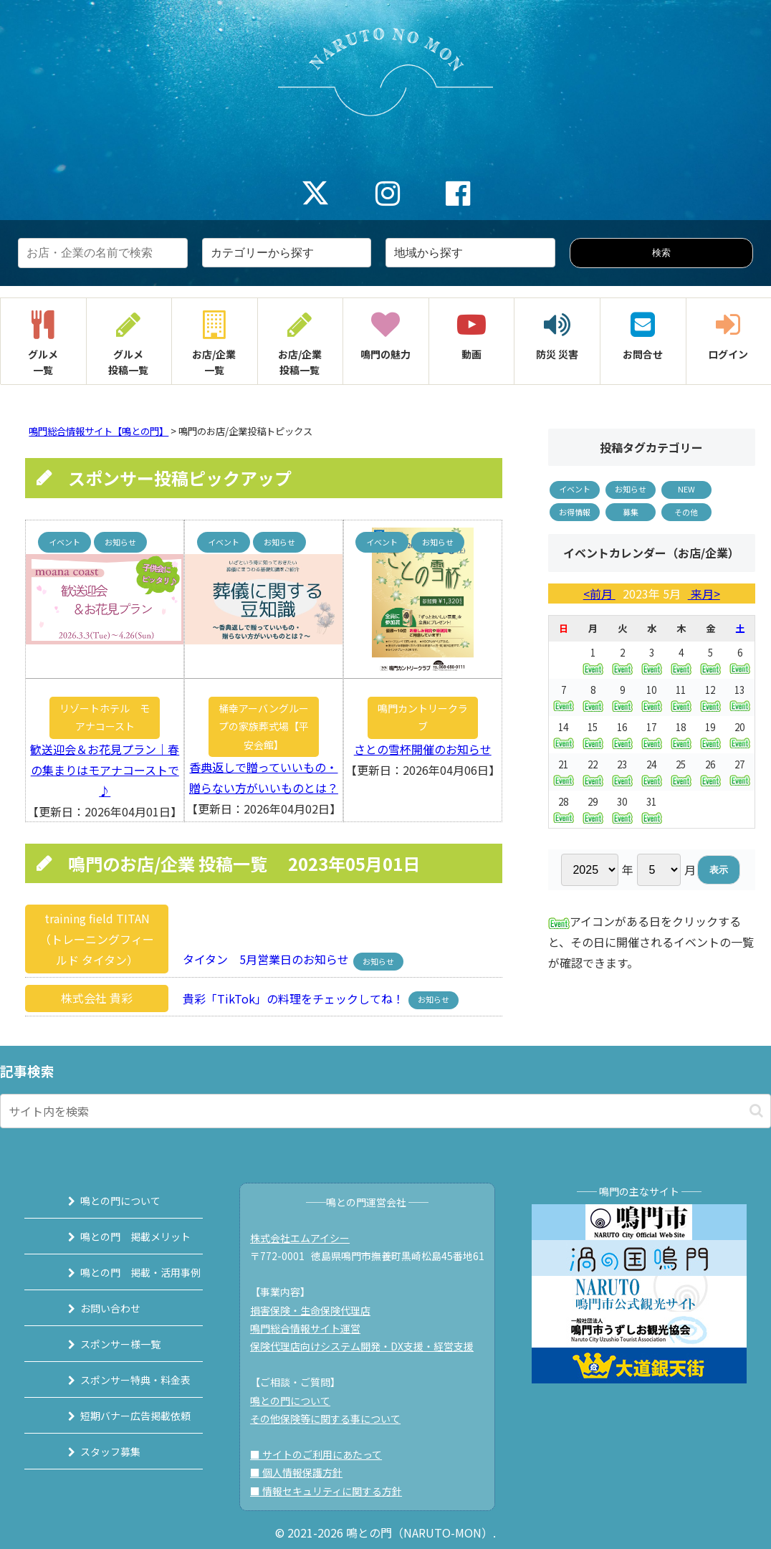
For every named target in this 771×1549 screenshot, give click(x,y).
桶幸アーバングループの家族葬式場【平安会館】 (264, 726)
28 (563, 809)
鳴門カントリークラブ (423, 717)
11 (681, 697)
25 (681, 772)
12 (710, 697)
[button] (756, 1110)
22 (593, 772)
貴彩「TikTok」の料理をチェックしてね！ (289, 997)
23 (622, 772)
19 (710, 734)
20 (739, 734)
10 (651, 697)
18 (681, 734)
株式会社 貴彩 (97, 997)
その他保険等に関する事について (332, 1418)
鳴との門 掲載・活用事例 (124, 1272)
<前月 (599, 593)
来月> (704, 593)
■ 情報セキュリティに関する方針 (333, 1491)
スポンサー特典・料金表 (119, 1380)
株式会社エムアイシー (307, 1238)
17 (651, 734)
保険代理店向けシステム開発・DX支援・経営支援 (369, 1346)
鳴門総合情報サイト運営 (312, 1328)
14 (563, 734)
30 (622, 809)
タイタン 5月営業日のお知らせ (261, 959)
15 (593, 734)
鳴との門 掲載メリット (119, 1236)
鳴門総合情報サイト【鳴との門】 (98, 431)
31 (651, 809)
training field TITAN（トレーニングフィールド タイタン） (96, 939)
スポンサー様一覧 (104, 1344)
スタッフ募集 (94, 1451)
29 (593, 809)
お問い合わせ (94, 1308)
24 (651, 772)
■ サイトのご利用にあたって (323, 1454)
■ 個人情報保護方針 (303, 1472)
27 (739, 772)
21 (563, 772)
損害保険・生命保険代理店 (317, 1310)
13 (739, 697)
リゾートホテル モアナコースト (104, 717)
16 (622, 734)
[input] (385, 1111)
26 (710, 772)
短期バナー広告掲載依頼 (119, 1416)
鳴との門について (104, 1200)
